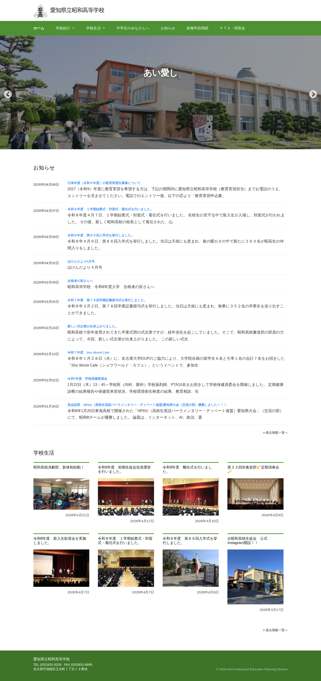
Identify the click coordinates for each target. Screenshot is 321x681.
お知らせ (168, 28)
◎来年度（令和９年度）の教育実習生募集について (109, 183)
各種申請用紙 (197, 28)
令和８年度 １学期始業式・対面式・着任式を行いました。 (116, 209)
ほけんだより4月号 (83, 261)
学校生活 (93, 28)
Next (311, 92)
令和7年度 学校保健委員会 (90, 378)
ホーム (38, 28)
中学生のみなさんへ (133, 28)
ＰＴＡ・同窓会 (232, 28)
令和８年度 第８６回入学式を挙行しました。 (105, 235)
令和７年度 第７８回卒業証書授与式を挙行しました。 (112, 300)
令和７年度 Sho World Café (91, 352)
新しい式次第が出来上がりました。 (96, 326)
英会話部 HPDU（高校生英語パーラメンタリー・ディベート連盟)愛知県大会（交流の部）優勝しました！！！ (158, 405)
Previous (5, 92)
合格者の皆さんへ (82, 281)
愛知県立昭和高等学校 (81, 9)
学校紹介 (63, 28)
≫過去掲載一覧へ (273, 432)
